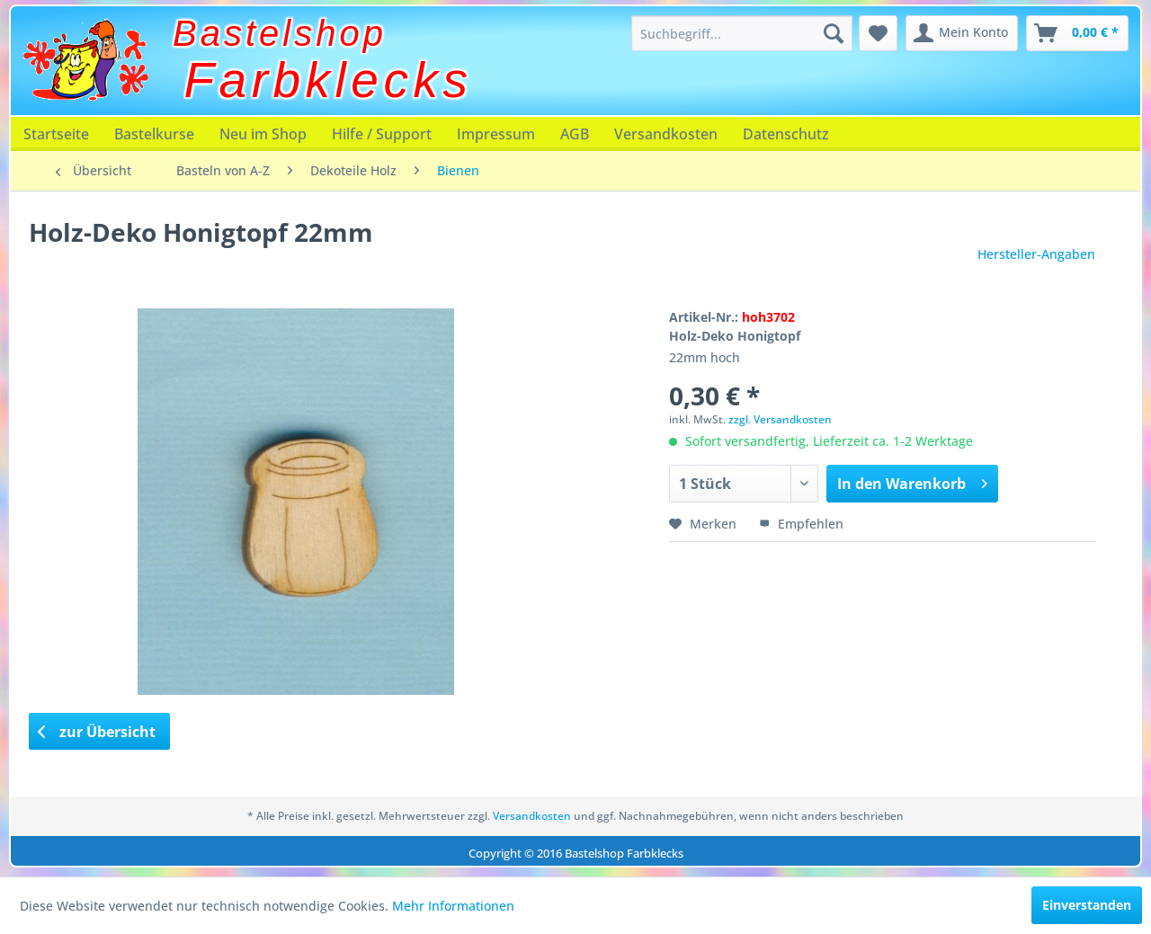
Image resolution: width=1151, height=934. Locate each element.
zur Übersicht (97, 732)
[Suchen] (833, 33)
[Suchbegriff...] (741, 33)
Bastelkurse (154, 134)
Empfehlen (801, 523)
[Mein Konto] (962, 33)
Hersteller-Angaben (1036, 253)
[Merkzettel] (878, 33)
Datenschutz (786, 134)
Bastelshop (280, 33)
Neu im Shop (263, 134)
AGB (574, 134)
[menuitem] (741, 33)
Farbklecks (328, 80)
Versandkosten (666, 134)
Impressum (496, 134)
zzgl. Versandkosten (780, 419)
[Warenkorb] (1077, 33)
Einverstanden (1086, 904)
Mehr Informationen (453, 905)
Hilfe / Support (382, 134)
